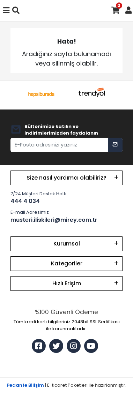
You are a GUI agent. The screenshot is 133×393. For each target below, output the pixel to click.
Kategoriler (66, 263)
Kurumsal (66, 244)
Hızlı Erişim (66, 283)
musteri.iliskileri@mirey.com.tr (53, 220)
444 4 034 (25, 201)
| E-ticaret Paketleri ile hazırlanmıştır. (66, 385)
